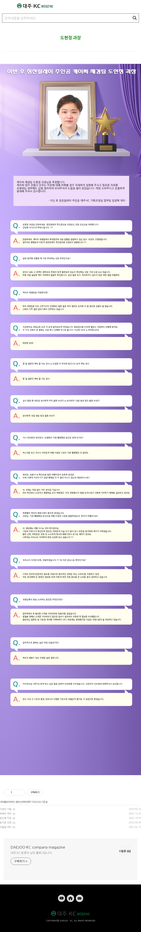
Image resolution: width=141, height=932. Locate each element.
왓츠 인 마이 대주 (23, 802)
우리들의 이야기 (7, 802)
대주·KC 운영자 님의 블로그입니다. (32, 852)
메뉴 (4, 4)
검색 (134, 18)
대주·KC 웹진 (37, 6)
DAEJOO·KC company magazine (38, 847)
